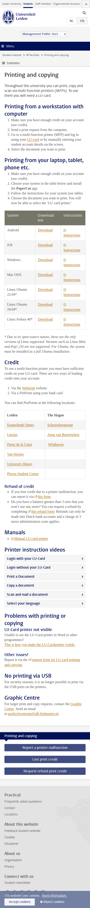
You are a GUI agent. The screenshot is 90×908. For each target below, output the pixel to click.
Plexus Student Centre (23, 474)
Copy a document (20, 585)
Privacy (9, 866)
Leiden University (11, 4)
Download (45, 230)
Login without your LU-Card (28, 567)
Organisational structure (66, 4)
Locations (11, 814)
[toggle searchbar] (84, 12)
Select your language (23, 603)
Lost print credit (45, 759)
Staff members (43, 4)
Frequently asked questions (23, 801)
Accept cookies (19, 902)
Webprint (28, 388)
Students (28, 4)
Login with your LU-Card (26, 558)
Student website (11, 55)
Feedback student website (22, 831)
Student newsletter (17, 883)
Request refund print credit (45, 771)
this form (44, 497)
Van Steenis (15, 454)
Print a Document (21, 576)
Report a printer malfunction (45, 747)
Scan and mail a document (27, 594)
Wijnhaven (56, 444)
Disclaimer (11, 844)
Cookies (9, 837)
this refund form (42, 511)
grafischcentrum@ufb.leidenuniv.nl (33, 714)
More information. (54, 896)
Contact (9, 808)
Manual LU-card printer (31, 538)
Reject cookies (53, 902)
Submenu (13, 63)
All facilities (32, 55)
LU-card (33, 139)
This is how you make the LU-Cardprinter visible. (39, 645)
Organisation (13, 860)
